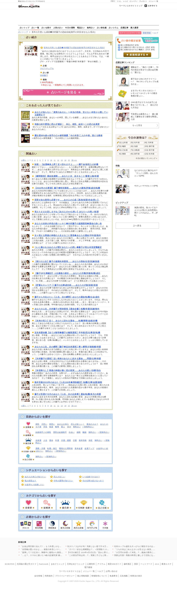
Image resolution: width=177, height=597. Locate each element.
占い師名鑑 (102, 27)
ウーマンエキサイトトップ (130, 6)
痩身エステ (166, 564)
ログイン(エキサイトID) (130, 33)
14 (65, 160)
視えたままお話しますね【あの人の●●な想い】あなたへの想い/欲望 (67, 212)
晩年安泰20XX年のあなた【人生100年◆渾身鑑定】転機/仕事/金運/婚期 (68, 382)
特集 (118, 166)
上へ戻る (137, 225)
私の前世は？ (30, 481)
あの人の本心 (63, 424)
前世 (91, 440)
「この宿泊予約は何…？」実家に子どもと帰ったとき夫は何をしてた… (98, 555)
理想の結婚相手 (60, 432)
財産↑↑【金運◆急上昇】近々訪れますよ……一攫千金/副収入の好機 (66, 164)
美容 (136, 564)
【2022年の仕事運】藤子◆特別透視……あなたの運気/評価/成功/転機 (67, 188)
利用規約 (49, 576)
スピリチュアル (47, 68)
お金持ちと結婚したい (34, 484)
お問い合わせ (111, 571)
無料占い (91, 27)
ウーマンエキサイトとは (70, 571)
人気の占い (58, 27)
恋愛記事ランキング (125, 62)
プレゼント (143, 1)
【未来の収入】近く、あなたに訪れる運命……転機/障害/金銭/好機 (66, 321)
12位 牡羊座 (149, 154)
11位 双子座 (149, 150)
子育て (113, 1)
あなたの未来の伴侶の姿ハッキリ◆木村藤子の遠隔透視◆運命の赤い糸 (68, 223)
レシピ (125, 1)
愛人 (63, 427)
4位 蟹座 (122, 154)
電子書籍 (88, 567)
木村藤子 (44, 75)
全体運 (38, 440)
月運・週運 (66, 440)
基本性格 (83, 440)
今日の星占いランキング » (146, 158)
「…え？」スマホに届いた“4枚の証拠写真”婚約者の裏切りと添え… (50, 555)
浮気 (45, 427)
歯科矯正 (128, 564)
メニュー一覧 (153, 1)
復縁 (51, 427)
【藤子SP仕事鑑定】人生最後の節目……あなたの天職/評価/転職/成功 (67, 273)
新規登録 (147, 33)
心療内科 (91, 564)
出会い (72, 432)
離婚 (84, 432)
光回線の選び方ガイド (26, 564)
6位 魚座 (134, 146)
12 (58, 160)
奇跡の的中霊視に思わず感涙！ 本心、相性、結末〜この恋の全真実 (67, 124)
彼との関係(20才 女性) (130, 45)
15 (69, 160)
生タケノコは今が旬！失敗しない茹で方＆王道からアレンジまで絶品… (98, 546)
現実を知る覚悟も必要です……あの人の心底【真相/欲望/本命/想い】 (67, 200)
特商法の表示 (136, 576)
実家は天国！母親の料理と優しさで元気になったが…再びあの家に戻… (145, 555)
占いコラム (114, 27)
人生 (45, 440)
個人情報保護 (83, 576)
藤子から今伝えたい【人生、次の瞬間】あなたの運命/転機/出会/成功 (67, 297)
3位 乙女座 (123, 150)
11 (55, 160)
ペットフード (146, 564)
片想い (44, 424)
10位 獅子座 (149, 146)
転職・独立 (52, 448)
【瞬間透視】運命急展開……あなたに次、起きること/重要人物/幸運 (67, 176)
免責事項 (113, 576)
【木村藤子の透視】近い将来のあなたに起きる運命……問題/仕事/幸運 (68, 358)
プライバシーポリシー (65, 576)
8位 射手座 (135, 154)
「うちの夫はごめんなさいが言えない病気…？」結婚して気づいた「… (145, 549)
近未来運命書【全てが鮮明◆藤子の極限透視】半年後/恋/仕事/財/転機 (67, 332)
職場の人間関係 (66, 448)
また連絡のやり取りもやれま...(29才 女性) (138, 47)
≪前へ (23, 160)
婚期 (79, 432)
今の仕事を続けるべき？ (93, 481)
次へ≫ (74, 160)
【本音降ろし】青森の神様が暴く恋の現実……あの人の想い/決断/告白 (68, 370)
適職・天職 (40, 448)
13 (62, 160)
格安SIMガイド (114, 564)
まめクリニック (58, 564)
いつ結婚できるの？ (91, 477)
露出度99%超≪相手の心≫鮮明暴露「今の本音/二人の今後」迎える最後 (69, 135)
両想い (52, 424)
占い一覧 (35, 27)
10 (51, 160)
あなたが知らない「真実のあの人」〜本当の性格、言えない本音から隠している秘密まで (71, 113)
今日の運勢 (70, 27)
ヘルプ (155, 33)
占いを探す (46, 27)
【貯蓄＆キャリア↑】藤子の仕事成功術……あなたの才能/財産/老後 (66, 285)
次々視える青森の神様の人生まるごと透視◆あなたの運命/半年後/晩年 (68, 235)
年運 (57, 440)
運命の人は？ (92, 424)
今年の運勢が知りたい (63, 481)
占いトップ (24, 27)
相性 (37, 424)
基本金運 (78, 448)
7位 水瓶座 (135, 150)
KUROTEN (9, 564)
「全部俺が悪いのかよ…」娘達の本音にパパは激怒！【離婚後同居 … (50, 549)
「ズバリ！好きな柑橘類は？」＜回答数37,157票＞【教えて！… (95, 549)
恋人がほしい (59, 477)
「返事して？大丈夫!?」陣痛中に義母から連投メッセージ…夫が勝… (50, 552)
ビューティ (134, 1)
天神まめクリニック (76, 564)
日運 (75, 440)
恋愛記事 (124, 27)
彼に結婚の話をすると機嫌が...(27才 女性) (138, 50)
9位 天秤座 (149, 143)
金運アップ (89, 448)
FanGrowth (43, 564)
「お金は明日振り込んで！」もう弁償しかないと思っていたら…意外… (51, 546)
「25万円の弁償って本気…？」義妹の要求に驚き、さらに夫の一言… (144, 552)
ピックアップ (122, 203)
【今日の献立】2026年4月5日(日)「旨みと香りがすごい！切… (94, 552)
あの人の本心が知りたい (35, 477)
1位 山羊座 (123, 143)
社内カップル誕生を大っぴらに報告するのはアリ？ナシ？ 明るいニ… (144, 546)
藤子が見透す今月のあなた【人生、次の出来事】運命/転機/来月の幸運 (68, 394)
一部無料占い (88, 427)
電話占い (81, 27)
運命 (51, 440)
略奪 (57, 427)
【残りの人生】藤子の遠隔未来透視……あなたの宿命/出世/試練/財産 (67, 261)
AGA (157, 564)
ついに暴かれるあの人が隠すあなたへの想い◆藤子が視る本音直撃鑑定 (68, 247)
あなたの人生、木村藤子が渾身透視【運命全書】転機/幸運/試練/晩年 (67, 309)
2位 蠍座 (122, 146)
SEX (69, 427)
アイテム (101, 564)
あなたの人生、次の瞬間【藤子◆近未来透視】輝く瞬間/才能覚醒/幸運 (68, 347)
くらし (119, 1)
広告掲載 (124, 576)
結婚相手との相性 (43, 432)
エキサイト (153, 6)
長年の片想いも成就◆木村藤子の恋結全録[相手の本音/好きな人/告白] (74, 48)
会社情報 (38, 576)
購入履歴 (134, 27)
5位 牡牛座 (135, 143)
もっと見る (137, 125)
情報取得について (99, 576)
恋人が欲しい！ (78, 424)
